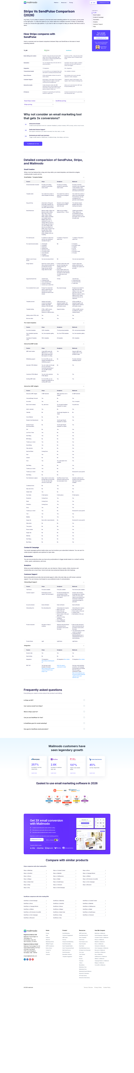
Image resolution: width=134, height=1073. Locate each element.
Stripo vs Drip (35, 887)
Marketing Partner (50, 941)
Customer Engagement (68, 935)
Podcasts (81, 960)
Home (47, 930)
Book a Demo (49, 948)
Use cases (81, 952)
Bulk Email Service (67, 950)
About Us (48, 939)
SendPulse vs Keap (64, 914)
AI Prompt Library (83, 975)
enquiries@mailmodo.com (30, 956)
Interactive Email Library (84, 977)
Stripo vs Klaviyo (35, 876)
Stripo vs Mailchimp (35, 870)
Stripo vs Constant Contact (64, 870)
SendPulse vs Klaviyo (64, 906)
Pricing (47, 933)
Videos (80, 962)
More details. (67, 659)
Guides (80, 956)
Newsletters (81, 965)
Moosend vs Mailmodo (100, 950)
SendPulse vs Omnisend (94, 914)
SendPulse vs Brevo (35, 903)
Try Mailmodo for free (33, 143)
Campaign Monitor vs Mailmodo (102, 960)
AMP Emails (65, 937)
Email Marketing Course (84, 948)
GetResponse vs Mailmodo (101, 956)
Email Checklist (82, 943)
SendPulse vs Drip (64, 917)
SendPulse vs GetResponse (94, 906)
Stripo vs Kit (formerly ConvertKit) (94, 879)
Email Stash (81, 946)
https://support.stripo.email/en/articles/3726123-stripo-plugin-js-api (48, 670)
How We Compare (100, 930)
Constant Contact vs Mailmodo (101, 937)
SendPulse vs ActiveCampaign (35, 900)
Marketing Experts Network (85, 971)
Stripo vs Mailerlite (64, 873)
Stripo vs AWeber (94, 876)
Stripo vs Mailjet (64, 879)
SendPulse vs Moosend (35, 917)
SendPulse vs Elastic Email (64, 912)
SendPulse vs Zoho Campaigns (35, 914)
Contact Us (48, 950)
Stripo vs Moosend (94, 884)
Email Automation (66, 952)
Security (48, 952)
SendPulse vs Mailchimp (64, 900)
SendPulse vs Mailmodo (100, 952)
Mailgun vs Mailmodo (99, 962)
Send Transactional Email (68, 948)
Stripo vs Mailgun (35, 879)
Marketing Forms (83, 969)
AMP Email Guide (83, 933)
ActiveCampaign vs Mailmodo (101, 935)
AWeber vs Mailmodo (99, 958)
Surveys (64, 939)
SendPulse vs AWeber (35, 909)
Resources (82, 930)
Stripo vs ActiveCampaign (64, 887)
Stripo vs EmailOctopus (64, 881)
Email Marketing (66, 933)
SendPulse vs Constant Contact (94, 900)
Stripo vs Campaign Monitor (94, 873)
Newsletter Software (67, 954)
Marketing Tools (82, 967)
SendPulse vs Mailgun (64, 909)
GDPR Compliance (50, 946)
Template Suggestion (67, 956)
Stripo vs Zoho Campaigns (94, 881)
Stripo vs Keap (35, 884)
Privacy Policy (98, 987)
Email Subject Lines (83, 941)
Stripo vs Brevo (94, 870)
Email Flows (81, 939)
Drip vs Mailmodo (99, 954)
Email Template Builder (68, 946)
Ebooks (81, 958)
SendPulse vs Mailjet (94, 909)
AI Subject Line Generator (85, 950)
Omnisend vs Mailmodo (100, 946)
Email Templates (82, 937)
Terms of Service (88, 987)
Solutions (48, 954)
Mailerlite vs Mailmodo (100, 941)
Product (65, 930)
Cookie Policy (106, 987)
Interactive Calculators (84, 973)
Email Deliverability (67, 943)
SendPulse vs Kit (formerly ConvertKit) (35, 912)
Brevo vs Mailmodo (99, 943)
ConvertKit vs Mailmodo (100, 965)
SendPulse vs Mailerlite (94, 903)
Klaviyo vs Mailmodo (99, 939)
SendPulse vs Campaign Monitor (35, 906)
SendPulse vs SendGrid (64, 903)
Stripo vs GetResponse (64, 876)
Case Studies (82, 954)
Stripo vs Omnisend (64, 884)
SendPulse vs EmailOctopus (94, 912)
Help (47, 935)
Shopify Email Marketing (68, 941)
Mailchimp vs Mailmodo (100, 933)
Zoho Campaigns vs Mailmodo (101, 948)
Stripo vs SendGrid (35, 873)
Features (48, 937)
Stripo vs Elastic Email (35, 881)
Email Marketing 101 (83, 935)
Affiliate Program (49, 943)
